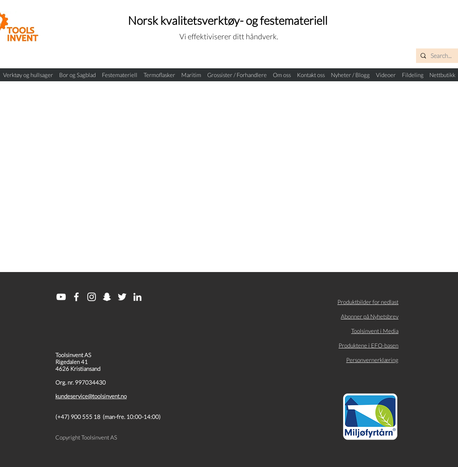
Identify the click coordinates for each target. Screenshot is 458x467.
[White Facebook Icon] (76, 297)
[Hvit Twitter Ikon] (122, 297)
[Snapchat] (107, 297)
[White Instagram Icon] (91, 297)
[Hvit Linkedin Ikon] (137, 297)
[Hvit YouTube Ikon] (61, 297)
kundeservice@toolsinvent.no (91, 396)
